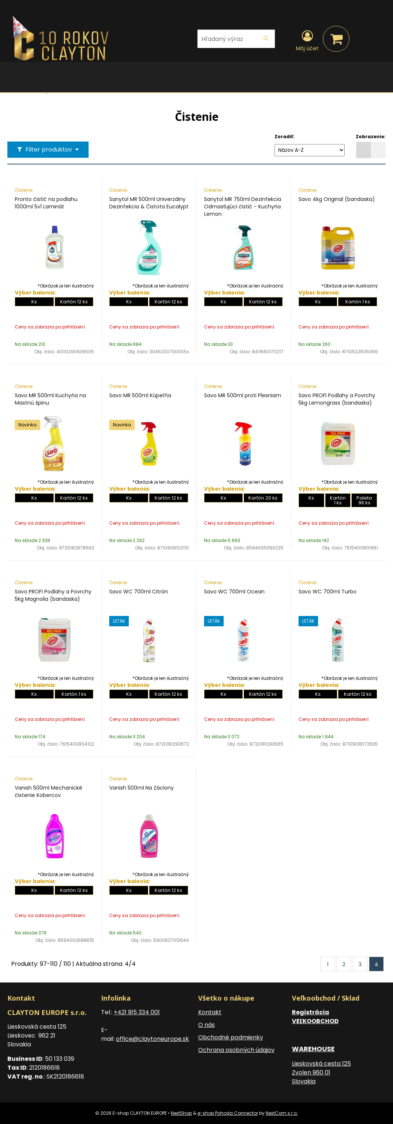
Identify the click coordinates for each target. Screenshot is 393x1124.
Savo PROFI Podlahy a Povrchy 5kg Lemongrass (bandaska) (337, 399)
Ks (34, 301)
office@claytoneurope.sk (152, 1039)
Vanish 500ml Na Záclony (141, 787)
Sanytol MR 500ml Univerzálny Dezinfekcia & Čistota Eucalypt (149, 202)
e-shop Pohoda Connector (227, 1113)
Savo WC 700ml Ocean (234, 591)
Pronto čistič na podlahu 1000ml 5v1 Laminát (46, 202)
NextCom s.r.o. (282, 1113)
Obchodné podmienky (230, 1037)
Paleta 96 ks (364, 500)
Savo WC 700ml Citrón (138, 591)
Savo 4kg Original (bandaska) (337, 199)
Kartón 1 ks (357, 301)
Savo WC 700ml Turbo (327, 591)
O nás (206, 1025)
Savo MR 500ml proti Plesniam (242, 395)
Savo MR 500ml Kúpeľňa (140, 395)
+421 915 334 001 (137, 1012)
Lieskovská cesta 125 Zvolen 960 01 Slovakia (321, 1072)
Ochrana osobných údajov (236, 1050)
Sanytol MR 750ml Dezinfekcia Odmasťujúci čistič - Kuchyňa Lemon (242, 206)
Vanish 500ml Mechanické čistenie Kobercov (48, 791)
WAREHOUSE (313, 1048)
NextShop (181, 1113)
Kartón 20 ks (262, 497)
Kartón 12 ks (74, 301)
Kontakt (209, 1012)
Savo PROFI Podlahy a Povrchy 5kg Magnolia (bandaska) (53, 595)
